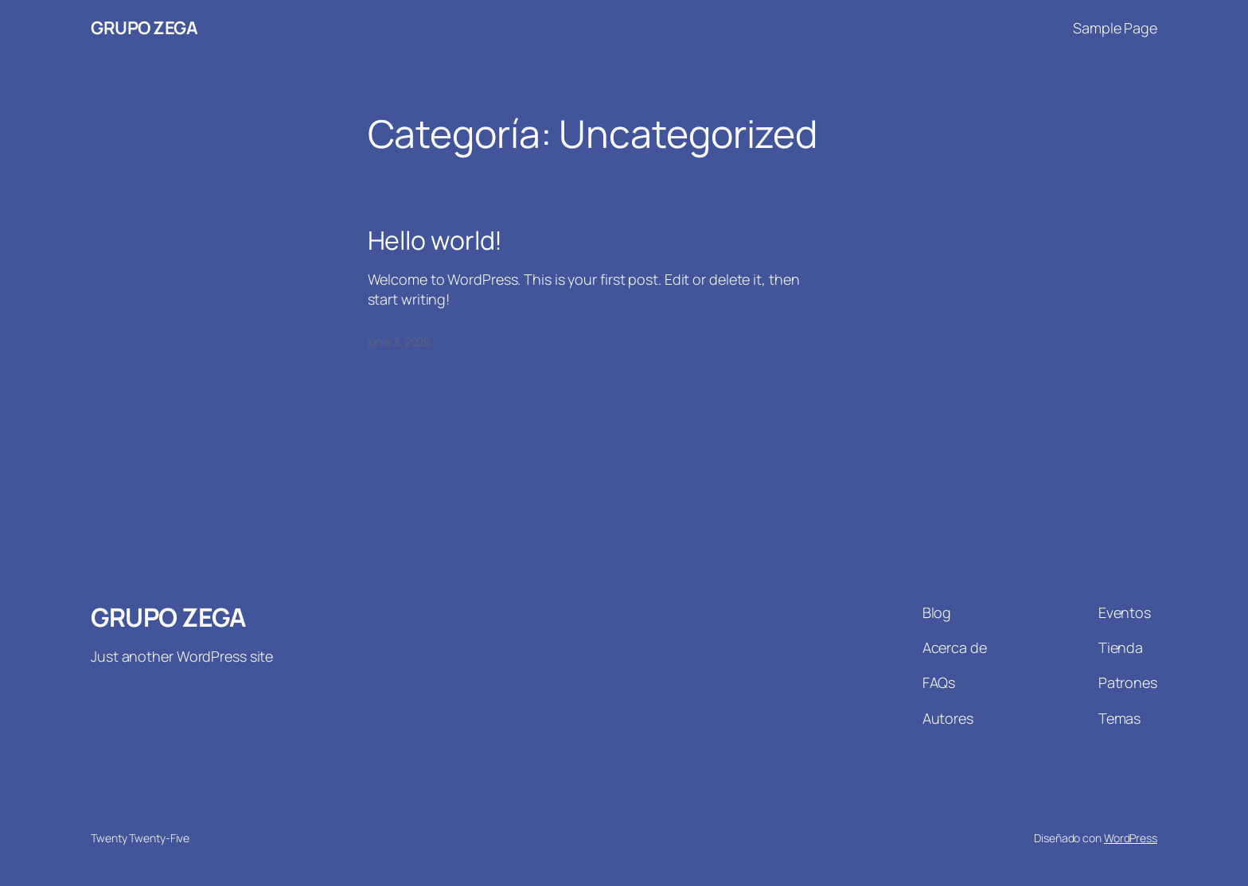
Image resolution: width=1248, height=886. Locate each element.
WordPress (1130, 837)
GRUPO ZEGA (144, 28)
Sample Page (1115, 27)
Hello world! (435, 240)
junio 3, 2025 (399, 341)
